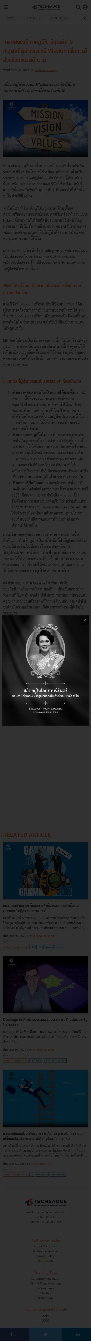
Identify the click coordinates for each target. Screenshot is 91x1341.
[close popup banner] (84, 620)
